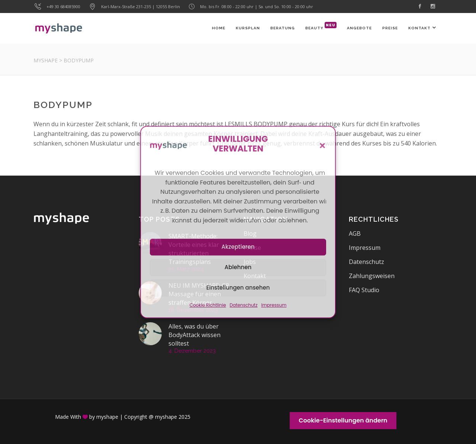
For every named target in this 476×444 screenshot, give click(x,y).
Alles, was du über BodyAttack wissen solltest (194, 334)
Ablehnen (238, 267)
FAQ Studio (364, 290)
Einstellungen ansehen (238, 287)
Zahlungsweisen (372, 276)
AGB (355, 233)
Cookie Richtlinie (208, 305)
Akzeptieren (238, 247)
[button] (322, 145)
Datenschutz (244, 305)
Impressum (273, 305)
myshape (45, 60)
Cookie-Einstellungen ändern (343, 420)
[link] (420, 6)
